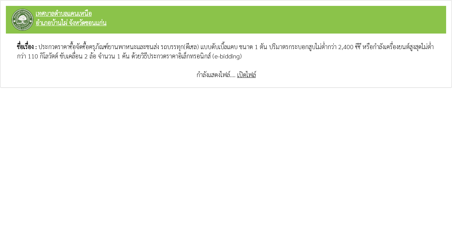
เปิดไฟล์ (246, 75)
